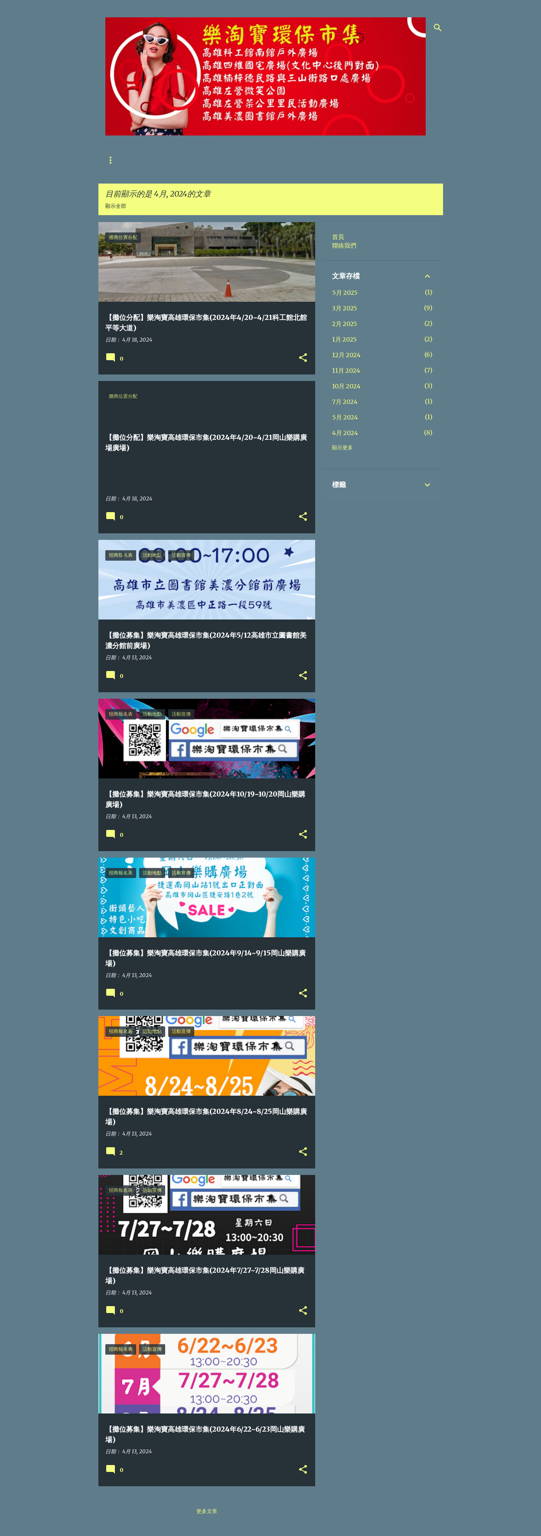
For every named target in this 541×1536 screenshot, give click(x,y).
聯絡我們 (145, 160)
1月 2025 (344, 339)
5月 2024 (345, 417)
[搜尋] (438, 27)
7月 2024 (345, 402)
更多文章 (206, 1511)
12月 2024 (346, 355)
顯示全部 (115, 206)
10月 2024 (346, 386)
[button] (303, 358)
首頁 (110, 160)
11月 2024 (346, 370)
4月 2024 (345, 433)
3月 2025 (344, 308)
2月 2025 (344, 324)
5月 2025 (345, 293)
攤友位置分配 (230, 160)
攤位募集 (185, 160)
